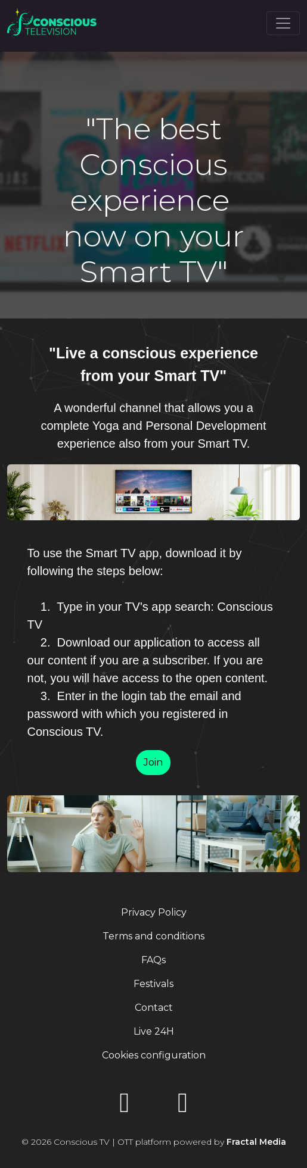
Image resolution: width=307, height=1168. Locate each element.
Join (153, 762)
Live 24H (154, 1031)
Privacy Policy (154, 912)
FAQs (153, 960)
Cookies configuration (154, 1055)
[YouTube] (124, 1106)
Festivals (153, 983)
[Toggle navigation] (283, 23)
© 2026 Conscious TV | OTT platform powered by (153, 1141)
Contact (154, 1007)
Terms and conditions (153, 936)
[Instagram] (183, 1106)
